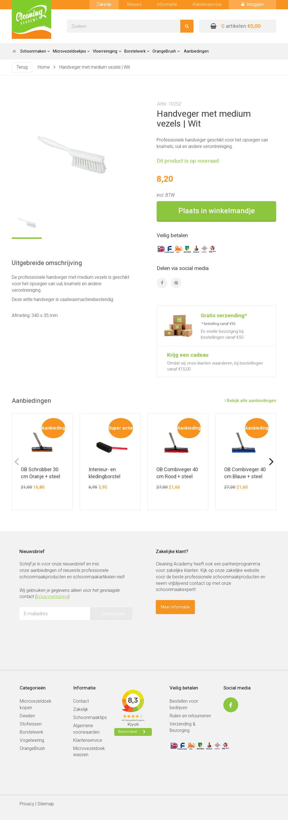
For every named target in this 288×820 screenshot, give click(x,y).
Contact (81, 701)
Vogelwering (32, 740)
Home (44, 67)
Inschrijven (113, 613)
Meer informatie (175, 607)
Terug (22, 67)
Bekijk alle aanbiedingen (250, 400)
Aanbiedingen (196, 51)
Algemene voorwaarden (86, 729)
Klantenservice (207, 4)
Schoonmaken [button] (35, 51)
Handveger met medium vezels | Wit (94, 67)
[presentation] (62, 635)
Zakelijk (104, 4)
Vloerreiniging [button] (107, 51)
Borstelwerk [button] (136, 51)
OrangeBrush (32, 748)
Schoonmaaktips (90, 717)
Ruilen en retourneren (190, 715)
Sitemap (45, 803)
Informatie (167, 4)
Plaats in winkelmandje (216, 210)
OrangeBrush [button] (166, 51)
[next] (270, 461)
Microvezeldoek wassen (89, 752)
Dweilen (27, 715)
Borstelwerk (31, 732)
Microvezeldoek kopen (35, 704)
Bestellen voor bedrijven (184, 704)
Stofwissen (31, 724)
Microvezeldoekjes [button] (71, 51)
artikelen (235, 26)
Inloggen (252, 4)
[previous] (17, 461)
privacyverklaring (52, 596)
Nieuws (134, 4)
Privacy (27, 803)
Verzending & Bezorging (182, 727)
